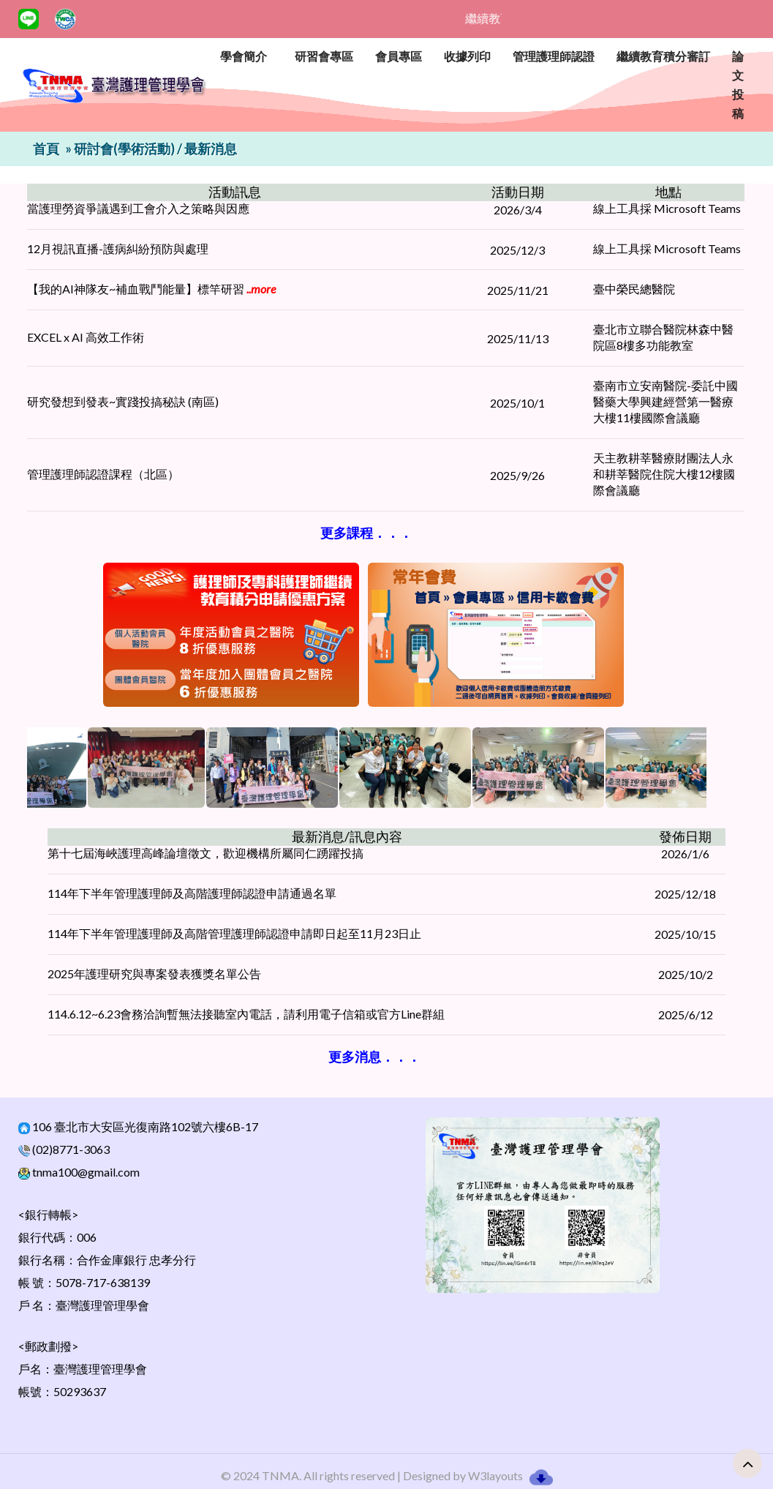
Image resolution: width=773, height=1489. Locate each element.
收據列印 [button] (467, 56)
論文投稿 (738, 84)
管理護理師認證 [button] (554, 56)
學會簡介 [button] (243, 56)
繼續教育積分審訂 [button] (663, 56)
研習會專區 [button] (324, 56)
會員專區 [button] (398, 56)
